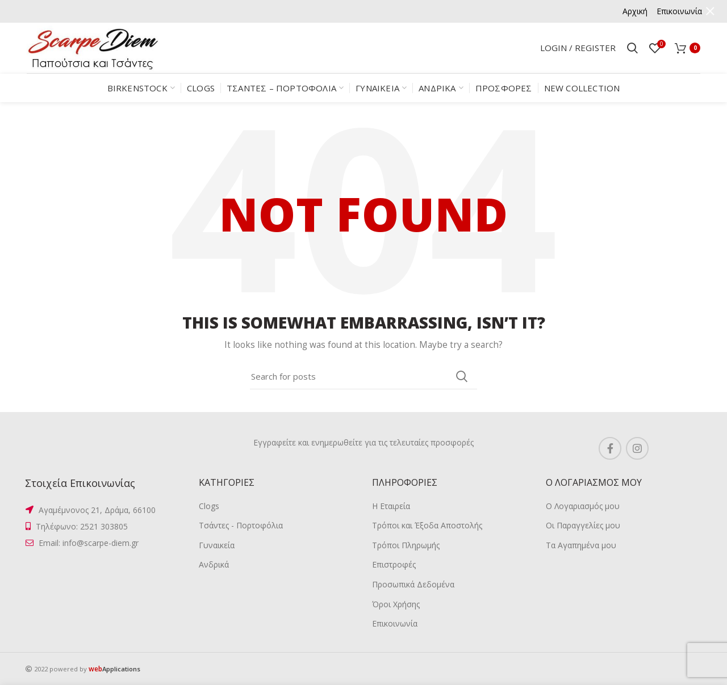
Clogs (209, 506)
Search (462, 376)
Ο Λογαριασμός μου (583, 506)
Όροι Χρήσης (396, 604)
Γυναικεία (217, 545)
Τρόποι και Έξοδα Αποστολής (427, 525)
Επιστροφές (394, 564)
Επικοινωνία (394, 623)
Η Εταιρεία (391, 506)
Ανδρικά (214, 564)
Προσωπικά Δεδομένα (413, 584)
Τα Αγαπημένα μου (581, 545)
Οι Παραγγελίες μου (583, 525)
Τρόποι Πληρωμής (406, 545)
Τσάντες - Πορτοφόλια (241, 525)
